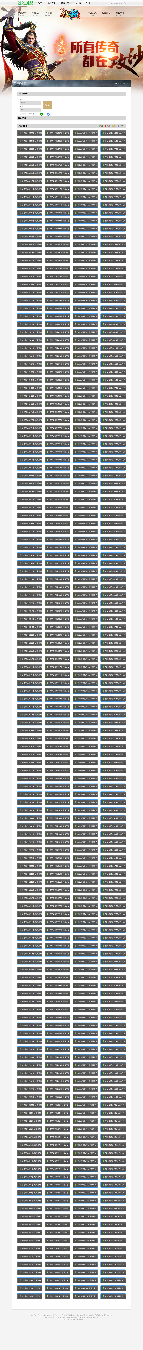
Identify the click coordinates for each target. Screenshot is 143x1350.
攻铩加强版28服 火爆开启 (30, 1248)
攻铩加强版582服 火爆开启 (86, 141)
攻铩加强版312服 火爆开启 (31, 683)
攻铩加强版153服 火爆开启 (114, 993)
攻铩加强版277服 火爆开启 (114, 746)
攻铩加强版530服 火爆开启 (86, 245)
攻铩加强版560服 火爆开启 (31, 189)
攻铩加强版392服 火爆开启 (31, 523)
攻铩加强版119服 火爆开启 (58, 1065)
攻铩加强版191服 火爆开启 (58, 922)
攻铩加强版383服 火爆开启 (58, 539)
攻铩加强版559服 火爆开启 (58, 189)
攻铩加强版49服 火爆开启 (113, 1201)
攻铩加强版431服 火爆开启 (58, 444)
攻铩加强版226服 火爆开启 (86, 850)
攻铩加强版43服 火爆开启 (58, 1217)
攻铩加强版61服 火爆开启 (113, 1177)
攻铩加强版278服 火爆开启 (86, 746)
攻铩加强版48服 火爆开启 (30, 1209)
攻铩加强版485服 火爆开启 (114, 332)
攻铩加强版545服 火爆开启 (114, 213)
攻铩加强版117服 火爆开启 (114, 1065)
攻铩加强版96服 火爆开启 (30, 1113)
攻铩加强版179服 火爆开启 (58, 946)
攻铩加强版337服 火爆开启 (114, 627)
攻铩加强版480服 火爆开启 (31, 348)
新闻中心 (35, 14)
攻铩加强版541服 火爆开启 (114, 221)
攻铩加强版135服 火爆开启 (58, 1033)
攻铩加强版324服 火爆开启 (31, 659)
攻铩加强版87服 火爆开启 (58, 1129)
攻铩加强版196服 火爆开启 (31, 914)
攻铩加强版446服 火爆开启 (86, 412)
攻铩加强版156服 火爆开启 (31, 993)
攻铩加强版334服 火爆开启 (86, 635)
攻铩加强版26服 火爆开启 (85, 1248)
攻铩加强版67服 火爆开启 (58, 1169)
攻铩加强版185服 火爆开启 (114, 930)
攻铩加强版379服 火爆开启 (58, 547)
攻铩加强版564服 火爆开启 (31, 181)
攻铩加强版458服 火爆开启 (86, 388)
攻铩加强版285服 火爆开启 (114, 731)
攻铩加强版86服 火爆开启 (85, 1129)
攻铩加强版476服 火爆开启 (31, 356)
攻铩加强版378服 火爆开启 (86, 547)
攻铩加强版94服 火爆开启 (85, 1113)
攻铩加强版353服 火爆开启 (114, 595)
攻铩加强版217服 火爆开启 (114, 866)
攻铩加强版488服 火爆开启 (31, 332)
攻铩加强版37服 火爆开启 (113, 1224)
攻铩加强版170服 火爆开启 (86, 962)
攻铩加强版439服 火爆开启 (58, 428)
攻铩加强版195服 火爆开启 (58, 914)
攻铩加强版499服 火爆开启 (58, 308)
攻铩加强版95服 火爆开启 (58, 1113)
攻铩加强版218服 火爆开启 (86, 866)
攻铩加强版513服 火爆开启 (114, 276)
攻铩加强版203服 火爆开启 (58, 898)
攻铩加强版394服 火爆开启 (86, 515)
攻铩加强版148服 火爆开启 (31, 1009)
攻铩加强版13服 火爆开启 (113, 1272)
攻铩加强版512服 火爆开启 (31, 284)
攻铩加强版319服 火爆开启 (58, 667)
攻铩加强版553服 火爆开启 (114, 197)
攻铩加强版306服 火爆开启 (86, 691)
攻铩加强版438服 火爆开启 (86, 428)
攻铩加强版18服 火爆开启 (85, 1264)
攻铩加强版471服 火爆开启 (58, 364)
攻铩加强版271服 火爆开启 (58, 762)
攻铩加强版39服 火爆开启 (58, 1224)
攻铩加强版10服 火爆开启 (85, 1280)
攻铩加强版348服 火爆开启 (31, 611)
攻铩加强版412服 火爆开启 (31, 484)
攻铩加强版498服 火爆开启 (86, 308)
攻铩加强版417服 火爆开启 (114, 468)
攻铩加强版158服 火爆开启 (86, 985)
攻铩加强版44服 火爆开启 (30, 1217)
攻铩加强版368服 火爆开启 (31, 571)
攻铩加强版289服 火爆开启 (114, 723)
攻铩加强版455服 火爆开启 (58, 396)
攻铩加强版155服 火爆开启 (58, 993)
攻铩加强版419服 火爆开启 (58, 468)
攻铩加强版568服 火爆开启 (31, 173)
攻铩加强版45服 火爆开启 (113, 1209)
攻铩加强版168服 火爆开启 (31, 970)
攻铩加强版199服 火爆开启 (58, 906)
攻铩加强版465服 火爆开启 (114, 372)
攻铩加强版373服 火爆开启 (114, 555)
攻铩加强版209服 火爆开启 (114, 882)
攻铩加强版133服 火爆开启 (114, 1033)
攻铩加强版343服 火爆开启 (58, 619)
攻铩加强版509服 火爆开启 (114, 284)
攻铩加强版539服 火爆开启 (58, 229)
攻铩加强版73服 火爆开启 (113, 1153)
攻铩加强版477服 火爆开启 (114, 348)
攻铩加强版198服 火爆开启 (86, 906)
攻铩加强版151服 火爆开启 (58, 1001)
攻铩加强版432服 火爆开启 (31, 444)
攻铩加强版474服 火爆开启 (86, 356)
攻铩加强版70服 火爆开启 (85, 1161)
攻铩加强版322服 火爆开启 (86, 659)
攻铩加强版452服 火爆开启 (31, 404)
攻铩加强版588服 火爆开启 (31, 133)
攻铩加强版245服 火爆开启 (114, 810)
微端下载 (120, 14)
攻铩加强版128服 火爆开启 (31, 1049)
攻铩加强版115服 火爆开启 (58, 1073)
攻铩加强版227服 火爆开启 (58, 850)
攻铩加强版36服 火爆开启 (30, 1232)
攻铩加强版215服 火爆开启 (58, 874)
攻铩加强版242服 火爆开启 (86, 818)
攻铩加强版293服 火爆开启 (114, 715)
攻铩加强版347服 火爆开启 (58, 611)
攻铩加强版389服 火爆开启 (114, 523)
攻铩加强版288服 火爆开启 (31, 731)
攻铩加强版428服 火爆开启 (31, 452)
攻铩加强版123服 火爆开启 (58, 1057)
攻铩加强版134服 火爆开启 (86, 1033)
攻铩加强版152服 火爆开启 (31, 1001)
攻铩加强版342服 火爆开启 (86, 619)
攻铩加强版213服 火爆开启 (114, 874)
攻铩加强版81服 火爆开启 (113, 1137)
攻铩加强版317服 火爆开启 (114, 667)
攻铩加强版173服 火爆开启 (114, 954)
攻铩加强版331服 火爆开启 (58, 643)
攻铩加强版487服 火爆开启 (58, 332)
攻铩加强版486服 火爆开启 (86, 332)
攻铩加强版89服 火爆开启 (113, 1121)
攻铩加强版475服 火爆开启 (58, 356)
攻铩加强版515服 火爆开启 (58, 276)
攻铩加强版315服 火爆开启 (58, 675)
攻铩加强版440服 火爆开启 (31, 428)
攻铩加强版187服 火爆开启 (58, 930)
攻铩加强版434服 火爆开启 (86, 436)
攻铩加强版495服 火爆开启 (58, 316)
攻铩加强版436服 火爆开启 (31, 436)
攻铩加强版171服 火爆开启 (58, 962)
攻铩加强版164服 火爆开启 (31, 978)
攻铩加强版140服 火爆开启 (31, 1025)
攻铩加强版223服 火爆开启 (58, 858)
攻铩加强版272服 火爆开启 (31, 762)
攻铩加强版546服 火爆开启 (86, 213)
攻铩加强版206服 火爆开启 (86, 890)
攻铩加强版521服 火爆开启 (114, 260)
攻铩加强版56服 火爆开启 (30, 1193)
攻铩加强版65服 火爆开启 (113, 1169)
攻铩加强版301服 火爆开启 (114, 699)
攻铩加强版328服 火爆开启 (31, 651)
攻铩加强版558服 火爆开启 (86, 189)
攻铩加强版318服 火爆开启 (86, 667)
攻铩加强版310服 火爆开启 (86, 683)
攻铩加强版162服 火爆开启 (86, 978)
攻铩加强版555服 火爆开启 (58, 197)
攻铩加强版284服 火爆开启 (31, 739)
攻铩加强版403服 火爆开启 (58, 499)
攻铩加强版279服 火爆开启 (58, 746)
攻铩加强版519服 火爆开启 (58, 268)
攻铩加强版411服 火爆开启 (58, 484)
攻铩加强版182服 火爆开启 (86, 938)
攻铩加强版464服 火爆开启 (31, 380)
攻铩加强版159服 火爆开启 (58, 985)
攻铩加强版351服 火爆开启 (58, 603)
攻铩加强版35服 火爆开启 (58, 1232)
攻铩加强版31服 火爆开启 (58, 1240)
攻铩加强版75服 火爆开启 (58, 1153)
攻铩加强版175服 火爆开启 (58, 954)
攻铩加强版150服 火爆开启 (86, 1001)
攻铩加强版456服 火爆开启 (31, 396)
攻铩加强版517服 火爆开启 (114, 268)
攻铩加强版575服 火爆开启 (58, 157)
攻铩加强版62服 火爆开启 (85, 1177)
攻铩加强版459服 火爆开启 (58, 388)
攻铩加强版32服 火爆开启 (30, 1240)
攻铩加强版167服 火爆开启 (58, 970)
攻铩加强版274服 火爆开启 (86, 754)
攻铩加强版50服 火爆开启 (85, 1201)
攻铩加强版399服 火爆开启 (58, 507)
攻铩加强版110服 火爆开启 (86, 1081)
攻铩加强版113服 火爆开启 (114, 1073)
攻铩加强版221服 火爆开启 (114, 858)
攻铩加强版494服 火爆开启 (86, 316)
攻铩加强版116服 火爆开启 (31, 1073)
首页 (40, 3)
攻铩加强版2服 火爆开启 (85, 1296)
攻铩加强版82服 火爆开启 (85, 1137)
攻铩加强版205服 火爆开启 (114, 890)
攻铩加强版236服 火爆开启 (31, 834)
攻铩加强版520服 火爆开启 (31, 268)
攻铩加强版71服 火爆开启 (58, 1161)
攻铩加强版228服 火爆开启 (31, 850)
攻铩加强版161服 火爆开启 (114, 978)
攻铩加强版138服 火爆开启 (86, 1025)
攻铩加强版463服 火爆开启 (58, 380)
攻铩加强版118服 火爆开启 (86, 1065)
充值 (78, 3)
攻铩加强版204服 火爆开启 (31, 898)
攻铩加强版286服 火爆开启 (86, 731)
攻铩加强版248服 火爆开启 (31, 810)
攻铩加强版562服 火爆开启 (86, 181)
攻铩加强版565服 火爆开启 (114, 173)
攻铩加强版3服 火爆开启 (57, 1296)
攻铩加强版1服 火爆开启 (113, 1296)
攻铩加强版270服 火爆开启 (86, 762)
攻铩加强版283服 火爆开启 (58, 739)
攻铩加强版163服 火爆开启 (58, 978)
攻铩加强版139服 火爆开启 (58, 1025)
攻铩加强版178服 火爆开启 (86, 946)
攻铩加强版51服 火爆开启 (58, 1201)
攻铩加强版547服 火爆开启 (58, 213)
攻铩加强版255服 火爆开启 (58, 794)
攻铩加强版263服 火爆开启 (58, 778)
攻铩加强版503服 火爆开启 (58, 300)
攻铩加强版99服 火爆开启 (58, 1105)
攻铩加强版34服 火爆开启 (85, 1232)
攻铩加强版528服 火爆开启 (31, 253)
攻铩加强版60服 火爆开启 (30, 1185)
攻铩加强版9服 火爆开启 (113, 1280)
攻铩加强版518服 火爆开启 (86, 268)
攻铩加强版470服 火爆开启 (86, 364)
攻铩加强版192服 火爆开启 (31, 922)
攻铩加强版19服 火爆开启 (58, 1264)
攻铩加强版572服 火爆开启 (31, 165)
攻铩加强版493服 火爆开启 (114, 316)
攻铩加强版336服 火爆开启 (31, 635)
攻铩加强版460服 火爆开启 (31, 388)
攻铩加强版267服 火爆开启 (58, 770)
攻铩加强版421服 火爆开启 (114, 460)
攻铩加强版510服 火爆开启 (86, 284)
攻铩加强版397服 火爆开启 (114, 507)
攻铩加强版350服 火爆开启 (86, 603)
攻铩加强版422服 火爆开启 (86, 460)
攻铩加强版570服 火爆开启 (86, 165)
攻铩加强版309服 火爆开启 (114, 683)
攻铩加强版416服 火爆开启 (31, 476)
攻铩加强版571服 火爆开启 (58, 165)
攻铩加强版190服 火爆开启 (86, 922)
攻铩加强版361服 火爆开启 (114, 579)
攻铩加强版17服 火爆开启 (113, 1264)
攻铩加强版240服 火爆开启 (31, 826)
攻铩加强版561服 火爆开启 (114, 181)
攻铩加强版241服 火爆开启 (114, 818)
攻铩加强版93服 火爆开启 (113, 1113)
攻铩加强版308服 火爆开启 (31, 691)
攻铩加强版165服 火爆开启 (114, 970)
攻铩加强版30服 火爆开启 (85, 1240)
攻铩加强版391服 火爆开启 (58, 523)
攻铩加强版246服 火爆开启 (86, 810)
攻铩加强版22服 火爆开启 (85, 1256)
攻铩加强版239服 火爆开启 (58, 826)
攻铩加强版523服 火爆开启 (58, 260)
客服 (88, 3)
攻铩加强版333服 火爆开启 (114, 635)
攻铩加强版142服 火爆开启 (86, 1017)
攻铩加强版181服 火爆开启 (114, 938)
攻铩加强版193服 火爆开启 (114, 914)
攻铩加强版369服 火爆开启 (114, 563)
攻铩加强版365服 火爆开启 (114, 571)
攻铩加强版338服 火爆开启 (86, 627)
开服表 (48, 14)
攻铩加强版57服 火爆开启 (113, 1185)
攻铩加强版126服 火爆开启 (86, 1049)
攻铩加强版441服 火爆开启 (114, 420)
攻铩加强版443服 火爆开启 (58, 420)
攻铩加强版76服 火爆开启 (30, 1153)
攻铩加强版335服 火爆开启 (58, 635)
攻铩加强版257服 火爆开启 (114, 786)
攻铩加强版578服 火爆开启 (86, 149)
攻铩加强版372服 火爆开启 (31, 563)
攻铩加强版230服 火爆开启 (86, 842)
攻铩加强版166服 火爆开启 (86, 970)
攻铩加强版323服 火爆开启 (58, 659)
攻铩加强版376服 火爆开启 (31, 555)
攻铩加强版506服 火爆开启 (86, 292)
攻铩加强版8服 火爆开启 (30, 1288)
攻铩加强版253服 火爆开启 (114, 794)
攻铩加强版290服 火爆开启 (86, 723)
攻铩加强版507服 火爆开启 (58, 292)
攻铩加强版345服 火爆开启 (114, 611)
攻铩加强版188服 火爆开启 (31, 930)
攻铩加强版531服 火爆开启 (58, 245)
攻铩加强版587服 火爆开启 (58, 133)
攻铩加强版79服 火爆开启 (58, 1145)
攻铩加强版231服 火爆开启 (58, 842)
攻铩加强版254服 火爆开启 (86, 794)
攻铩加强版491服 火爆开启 (58, 324)
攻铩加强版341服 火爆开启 (114, 619)
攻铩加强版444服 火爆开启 (31, 420)
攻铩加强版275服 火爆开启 (58, 754)
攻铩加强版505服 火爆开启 (114, 292)
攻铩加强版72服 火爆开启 (30, 1161)
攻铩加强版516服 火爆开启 (31, 276)
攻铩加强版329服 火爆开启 (114, 643)
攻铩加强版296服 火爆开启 (31, 715)
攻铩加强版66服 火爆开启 (85, 1169)
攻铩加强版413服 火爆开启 (114, 476)
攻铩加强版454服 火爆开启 (86, 396)
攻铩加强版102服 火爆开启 (86, 1097)
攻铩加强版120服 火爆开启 (31, 1065)
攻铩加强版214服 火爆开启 (86, 874)
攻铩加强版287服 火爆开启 (58, 731)
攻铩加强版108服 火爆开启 (31, 1089)
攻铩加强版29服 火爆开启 (113, 1240)
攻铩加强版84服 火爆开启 (30, 1137)
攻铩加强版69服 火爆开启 (113, 1161)
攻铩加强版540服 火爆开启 (31, 229)
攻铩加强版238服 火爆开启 (86, 826)
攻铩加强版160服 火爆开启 (31, 985)
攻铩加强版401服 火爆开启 (114, 499)
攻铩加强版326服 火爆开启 (86, 651)
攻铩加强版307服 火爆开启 (58, 691)
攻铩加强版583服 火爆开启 (58, 141)
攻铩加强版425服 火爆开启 (114, 452)
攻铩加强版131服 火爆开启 (58, 1041)
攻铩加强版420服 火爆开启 (31, 468)
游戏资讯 (52, 3)
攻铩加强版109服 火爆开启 (114, 1081)
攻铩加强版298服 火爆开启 (86, 707)
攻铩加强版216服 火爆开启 (31, 874)
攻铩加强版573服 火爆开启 (114, 157)
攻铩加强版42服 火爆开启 (85, 1217)
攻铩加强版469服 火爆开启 (114, 364)
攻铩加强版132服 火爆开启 (31, 1041)
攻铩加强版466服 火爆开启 (86, 372)
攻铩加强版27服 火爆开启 (58, 1248)
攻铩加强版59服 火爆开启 (58, 1185)
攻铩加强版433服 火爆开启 (114, 436)
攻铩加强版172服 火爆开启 (31, 962)
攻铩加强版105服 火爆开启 (114, 1089)
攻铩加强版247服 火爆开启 (58, 810)
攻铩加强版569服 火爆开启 (114, 165)
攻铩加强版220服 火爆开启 (31, 866)
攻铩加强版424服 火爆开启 (31, 460)
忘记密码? (23, 114)
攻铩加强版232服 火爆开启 (31, 842)
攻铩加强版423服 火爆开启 (58, 460)
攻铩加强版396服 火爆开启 (31, 515)
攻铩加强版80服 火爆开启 (30, 1145)
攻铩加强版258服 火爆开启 (86, 786)
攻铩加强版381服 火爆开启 (114, 539)
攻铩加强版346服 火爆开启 (86, 611)
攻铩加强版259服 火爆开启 (58, 786)
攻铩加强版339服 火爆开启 (58, 627)
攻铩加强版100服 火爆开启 (31, 1105)
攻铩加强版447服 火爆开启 (58, 412)
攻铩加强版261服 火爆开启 (114, 778)
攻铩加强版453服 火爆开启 (114, 396)
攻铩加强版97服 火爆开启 (113, 1105)
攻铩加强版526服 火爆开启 (86, 253)
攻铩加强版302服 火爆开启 (86, 699)
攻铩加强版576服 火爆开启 (31, 157)
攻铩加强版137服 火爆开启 (114, 1025)
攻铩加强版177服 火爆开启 (114, 946)
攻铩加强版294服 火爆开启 (86, 715)
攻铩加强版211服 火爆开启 (58, 882)
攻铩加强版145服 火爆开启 (114, 1009)
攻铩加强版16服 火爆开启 (30, 1272)
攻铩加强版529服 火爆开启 (114, 245)
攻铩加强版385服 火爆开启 (114, 531)
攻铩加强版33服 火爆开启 (113, 1232)
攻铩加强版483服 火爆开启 (58, 340)
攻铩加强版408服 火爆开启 (31, 492)
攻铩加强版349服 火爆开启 (114, 603)
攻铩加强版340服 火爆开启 (31, 627)
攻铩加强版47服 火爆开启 (58, 1209)
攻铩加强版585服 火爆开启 (114, 133)
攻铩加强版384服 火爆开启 (31, 539)
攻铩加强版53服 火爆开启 (113, 1193)
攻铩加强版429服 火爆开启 (114, 444)
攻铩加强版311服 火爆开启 (58, 683)
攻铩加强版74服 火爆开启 (85, 1153)
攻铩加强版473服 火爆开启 (114, 356)
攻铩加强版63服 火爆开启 (58, 1177)
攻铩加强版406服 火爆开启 (86, 492)
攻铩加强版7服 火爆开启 (57, 1288)
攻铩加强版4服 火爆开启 (30, 1296)
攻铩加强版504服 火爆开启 (31, 300)
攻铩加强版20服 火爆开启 (30, 1264)
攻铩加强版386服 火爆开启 (86, 531)
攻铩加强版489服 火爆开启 (114, 324)
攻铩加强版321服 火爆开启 (114, 659)
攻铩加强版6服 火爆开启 (85, 1288)
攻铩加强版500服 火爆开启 (31, 308)
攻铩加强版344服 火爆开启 (31, 619)
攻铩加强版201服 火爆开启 (114, 898)
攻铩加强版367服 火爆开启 (58, 571)
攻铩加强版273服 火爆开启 (114, 754)
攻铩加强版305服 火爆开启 (114, 691)
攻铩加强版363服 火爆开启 (58, 579)
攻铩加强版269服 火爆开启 (114, 762)
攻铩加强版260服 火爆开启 (31, 786)
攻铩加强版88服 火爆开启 (30, 1129)
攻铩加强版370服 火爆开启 (86, 563)
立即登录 (47, 105)
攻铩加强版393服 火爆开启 (114, 515)
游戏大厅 (65, 3)
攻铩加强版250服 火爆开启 (86, 802)
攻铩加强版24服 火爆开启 (30, 1256)
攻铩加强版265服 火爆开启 (114, 770)
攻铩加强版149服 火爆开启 (114, 1001)
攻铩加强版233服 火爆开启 (114, 834)
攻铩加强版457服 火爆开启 (114, 388)
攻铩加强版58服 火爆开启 (85, 1185)
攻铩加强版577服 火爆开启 (114, 149)
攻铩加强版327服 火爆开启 (58, 651)
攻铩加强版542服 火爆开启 (86, 221)
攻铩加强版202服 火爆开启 (86, 898)
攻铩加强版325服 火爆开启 (114, 651)
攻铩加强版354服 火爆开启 (86, 595)
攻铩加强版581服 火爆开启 (114, 141)
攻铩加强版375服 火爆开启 (58, 555)
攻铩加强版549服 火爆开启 (114, 205)
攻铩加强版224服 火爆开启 (31, 858)
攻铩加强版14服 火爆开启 (85, 1272)
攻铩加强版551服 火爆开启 (58, 205)
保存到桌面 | (115, 3)
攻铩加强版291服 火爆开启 (58, 723)
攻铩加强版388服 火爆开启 (31, 531)
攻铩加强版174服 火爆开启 (86, 954)
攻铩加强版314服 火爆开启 (86, 675)
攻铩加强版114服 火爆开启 (86, 1073)
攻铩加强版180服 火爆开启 (31, 946)
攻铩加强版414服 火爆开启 (86, 476)
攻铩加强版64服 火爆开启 (30, 1177)
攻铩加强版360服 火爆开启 (31, 587)
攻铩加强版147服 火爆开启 (58, 1009)
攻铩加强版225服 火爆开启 (114, 850)
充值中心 (92, 14)
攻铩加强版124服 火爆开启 (31, 1057)
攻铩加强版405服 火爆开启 (114, 492)
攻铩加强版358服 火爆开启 (86, 587)
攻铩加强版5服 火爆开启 (113, 1288)
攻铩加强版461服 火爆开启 (114, 380)
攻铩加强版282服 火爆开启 (86, 739)
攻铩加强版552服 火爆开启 (31, 205)
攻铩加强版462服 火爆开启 (86, 380)
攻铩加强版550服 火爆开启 (86, 205)
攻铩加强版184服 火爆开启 (31, 938)
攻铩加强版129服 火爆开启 (114, 1041)
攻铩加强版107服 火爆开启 (58, 1089)
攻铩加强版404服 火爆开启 (31, 499)
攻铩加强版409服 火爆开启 (114, 484)
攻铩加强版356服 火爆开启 (31, 595)
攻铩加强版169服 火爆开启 (114, 962)
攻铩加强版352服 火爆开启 (31, 603)
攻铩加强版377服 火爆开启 (114, 547)
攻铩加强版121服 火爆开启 (114, 1057)
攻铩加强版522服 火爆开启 (86, 260)
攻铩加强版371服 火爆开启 (58, 563)
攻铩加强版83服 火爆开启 (58, 1137)
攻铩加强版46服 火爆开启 (85, 1209)
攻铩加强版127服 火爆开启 (58, 1049)
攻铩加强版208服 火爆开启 (31, 890)
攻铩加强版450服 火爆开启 (86, 404)
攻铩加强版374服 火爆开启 (86, 555)
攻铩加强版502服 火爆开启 (86, 300)
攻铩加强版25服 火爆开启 (113, 1248)
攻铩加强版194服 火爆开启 (86, 914)
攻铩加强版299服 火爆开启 (58, 707)
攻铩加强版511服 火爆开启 (58, 284)
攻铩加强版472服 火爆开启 (31, 364)
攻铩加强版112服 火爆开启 (31, 1081)
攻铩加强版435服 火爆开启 (58, 436)
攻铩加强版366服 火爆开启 (86, 571)
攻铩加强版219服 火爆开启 (58, 866)
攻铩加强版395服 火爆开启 (58, 515)
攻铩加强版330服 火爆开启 (86, 643)
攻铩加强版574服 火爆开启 (86, 157)
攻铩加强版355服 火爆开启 (58, 595)
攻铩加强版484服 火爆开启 (31, 340)
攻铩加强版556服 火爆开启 (31, 197)
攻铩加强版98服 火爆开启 (85, 1105)
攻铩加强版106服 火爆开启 (86, 1089)
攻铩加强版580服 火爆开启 (31, 149)
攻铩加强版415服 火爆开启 (58, 476)
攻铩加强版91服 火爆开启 (58, 1121)
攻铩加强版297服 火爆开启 (114, 707)
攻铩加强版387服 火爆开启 (58, 531)
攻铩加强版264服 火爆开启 (31, 778)
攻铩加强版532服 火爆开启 (31, 245)
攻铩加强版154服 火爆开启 (86, 993)
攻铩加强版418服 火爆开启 (86, 468)
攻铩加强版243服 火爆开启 (58, 818)
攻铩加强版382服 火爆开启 (86, 539)
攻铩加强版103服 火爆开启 (58, 1097)
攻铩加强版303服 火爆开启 (58, 699)
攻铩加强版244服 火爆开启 (31, 818)
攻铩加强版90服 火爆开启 (85, 1121)
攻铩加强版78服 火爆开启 (85, 1145)
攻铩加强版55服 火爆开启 (58, 1193)
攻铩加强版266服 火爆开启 (86, 770)
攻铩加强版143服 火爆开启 (58, 1017)
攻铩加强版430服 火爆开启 (86, 444)
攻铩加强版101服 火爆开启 (114, 1097)
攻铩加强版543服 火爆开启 (58, 221)
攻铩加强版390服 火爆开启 (86, 523)
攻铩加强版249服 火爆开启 (114, 802)
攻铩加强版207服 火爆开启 (58, 890)
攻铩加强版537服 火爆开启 (114, 229)
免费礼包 (106, 14)
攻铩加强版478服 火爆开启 (86, 348)
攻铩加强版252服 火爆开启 (31, 802)
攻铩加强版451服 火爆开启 (58, 404)
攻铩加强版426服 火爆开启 (86, 452)
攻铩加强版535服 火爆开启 (58, 237)
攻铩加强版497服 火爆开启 (114, 308)
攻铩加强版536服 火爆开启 (31, 237)
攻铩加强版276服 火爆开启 (31, 754)
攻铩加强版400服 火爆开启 (31, 507)
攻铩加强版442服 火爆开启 (86, 420)
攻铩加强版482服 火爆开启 (86, 340)
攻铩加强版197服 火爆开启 (114, 906)
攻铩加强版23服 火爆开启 (58, 1256)
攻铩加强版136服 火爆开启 (31, 1033)
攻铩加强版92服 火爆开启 (30, 1121)
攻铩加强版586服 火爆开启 (86, 133)
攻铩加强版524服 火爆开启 (31, 260)
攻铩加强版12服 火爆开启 (30, 1280)
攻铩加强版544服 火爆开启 (31, 221)
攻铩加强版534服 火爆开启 (86, 237)
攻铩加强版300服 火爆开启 (31, 707)
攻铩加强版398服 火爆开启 (86, 507)
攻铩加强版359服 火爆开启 (58, 587)
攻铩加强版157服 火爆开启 (114, 985)
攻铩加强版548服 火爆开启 (31, 213)
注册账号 (31, 114)
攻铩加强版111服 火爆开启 (58, 1081)
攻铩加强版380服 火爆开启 (31, 547)
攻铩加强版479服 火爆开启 (58, 348)
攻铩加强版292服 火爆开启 (31, 723)
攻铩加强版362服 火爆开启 (86, 579)
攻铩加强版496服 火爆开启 (31, 316)
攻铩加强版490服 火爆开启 (86, 324)
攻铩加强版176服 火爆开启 (31, 954)
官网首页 (22, 14)
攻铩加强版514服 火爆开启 (86, 276)
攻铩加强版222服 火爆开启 (86, 858)
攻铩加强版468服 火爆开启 (31, 372)
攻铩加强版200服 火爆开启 (31, 906)
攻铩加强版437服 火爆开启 (114, 428)
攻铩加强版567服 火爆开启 (58, 173)
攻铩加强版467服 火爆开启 (58, 372)
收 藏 (120, 3)
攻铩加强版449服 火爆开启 (114, 404)
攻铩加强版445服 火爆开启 (114, 412)
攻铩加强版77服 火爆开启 (113, 1145)
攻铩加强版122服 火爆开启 (86, 1057)
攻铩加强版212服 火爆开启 (31, 882)
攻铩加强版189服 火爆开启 (114, 922)
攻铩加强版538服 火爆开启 (86, 229)
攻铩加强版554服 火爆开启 (86, 197)
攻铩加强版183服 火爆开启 (58, 938)
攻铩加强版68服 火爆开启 (30, 1169)
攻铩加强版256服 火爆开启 (31, 794)
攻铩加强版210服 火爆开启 (86, 882)
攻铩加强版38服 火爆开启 (85, 1224)
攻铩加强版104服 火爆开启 (31, 1097)
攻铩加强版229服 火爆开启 (114, 842)
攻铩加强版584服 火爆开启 (31, 141)
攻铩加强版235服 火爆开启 (58, 834)
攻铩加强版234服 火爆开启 (86, 834)
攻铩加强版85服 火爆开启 (113, 1129)
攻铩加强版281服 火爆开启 (114, 739)
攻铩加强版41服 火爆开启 (113, 1217)
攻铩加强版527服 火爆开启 (58, 253)
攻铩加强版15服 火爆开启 (58, 1272)
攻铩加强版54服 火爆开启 (85, 1193)
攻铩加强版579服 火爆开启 (58, 149)
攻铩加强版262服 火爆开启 (86, 778)
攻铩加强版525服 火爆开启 (114, 253)
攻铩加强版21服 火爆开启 (113, 1256)
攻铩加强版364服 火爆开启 (31, 579)
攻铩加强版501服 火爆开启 (114, 300)
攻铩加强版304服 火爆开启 (31, 699)
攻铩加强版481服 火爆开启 (114, 340)
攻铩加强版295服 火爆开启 (58, 715)
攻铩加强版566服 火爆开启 (86, 173)
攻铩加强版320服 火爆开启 (31, 667)
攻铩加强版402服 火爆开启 (86, 499)
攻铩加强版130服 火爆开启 (86, 1041)
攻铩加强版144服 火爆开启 (31, 1017)
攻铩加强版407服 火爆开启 (58, 492)
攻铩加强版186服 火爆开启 (86, 930)
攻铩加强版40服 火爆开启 (30, 1224)
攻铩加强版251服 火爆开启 (58, 802)
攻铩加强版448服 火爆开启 (31, 412)
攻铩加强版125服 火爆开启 (114, 1049)
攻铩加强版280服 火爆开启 (31, 746)
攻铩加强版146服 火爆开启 (86, 1009)
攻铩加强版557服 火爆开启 (114, 189)
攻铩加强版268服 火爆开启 (31, 770)
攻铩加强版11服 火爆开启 (58, 1280)
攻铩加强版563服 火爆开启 (58, 181)
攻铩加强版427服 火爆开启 (58, 452)
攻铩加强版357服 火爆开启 (114, 587)
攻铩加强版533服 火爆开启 (114, 237)
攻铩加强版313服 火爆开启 (114, 675)
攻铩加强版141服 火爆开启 (114, 1017)
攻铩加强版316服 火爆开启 (31, 675)
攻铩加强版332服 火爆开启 (31, 643)
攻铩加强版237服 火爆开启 (114, 826)
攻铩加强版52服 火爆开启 (30, 1201)
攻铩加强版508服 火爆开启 (31, 292)
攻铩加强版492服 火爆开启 (31, 324)
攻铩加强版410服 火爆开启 (86, 484)
